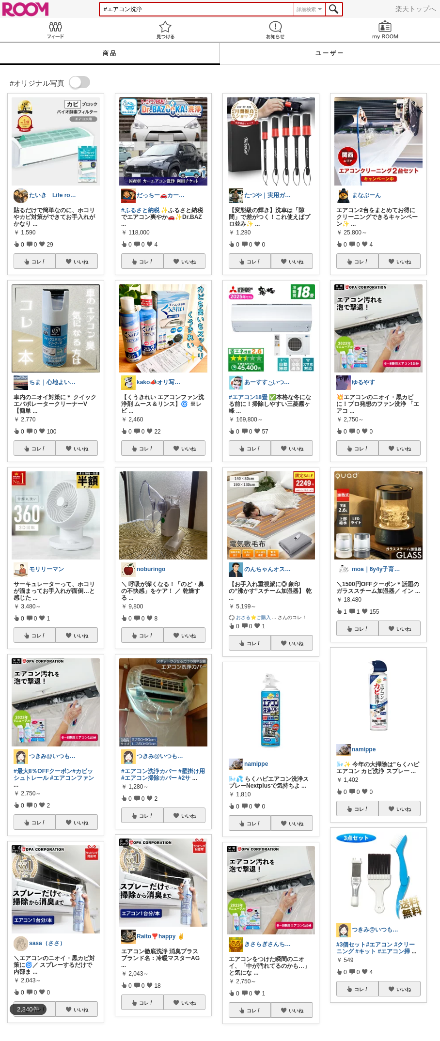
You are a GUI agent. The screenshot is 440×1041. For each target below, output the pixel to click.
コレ (38, 261)
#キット (365, 951)
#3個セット (351, 944)
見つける (165, 30)
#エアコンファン (72, 778)
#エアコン (379, 944)
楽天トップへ (415, 9)
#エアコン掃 (393, 951)
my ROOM (385, 30)
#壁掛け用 (191, 771)
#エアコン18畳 (248, 397)
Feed (55, 30)
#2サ (184, 778)
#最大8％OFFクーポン (43, 771)
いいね (81, 261)
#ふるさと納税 (140, 210)
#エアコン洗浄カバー (149, 771)
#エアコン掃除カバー (149, 778)
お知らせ (275, 30)
